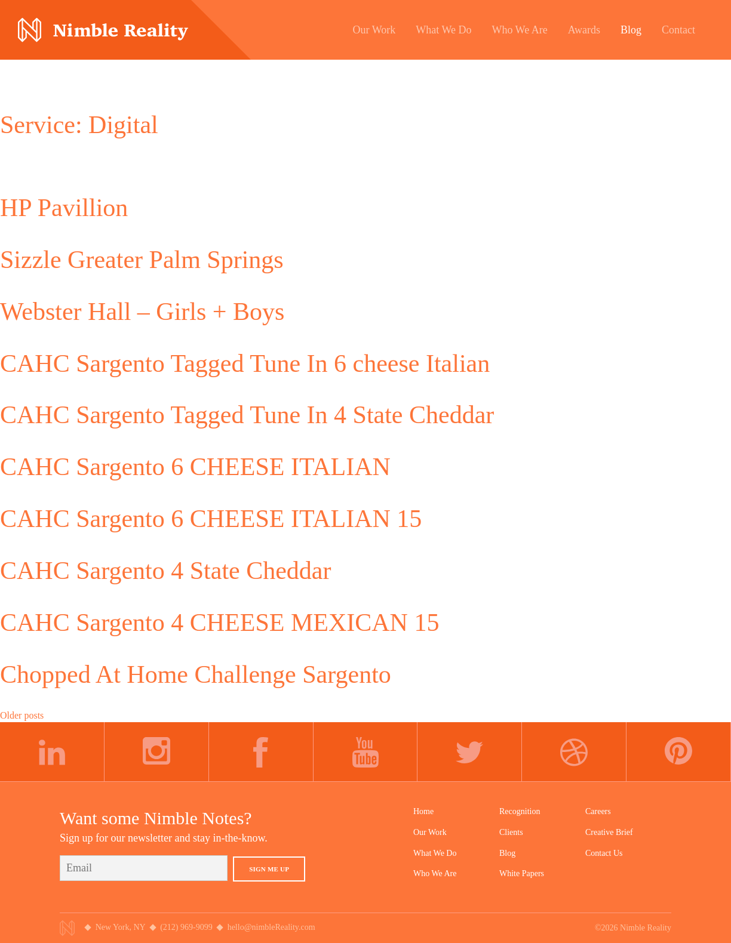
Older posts (22, 715)
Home (423, 811)
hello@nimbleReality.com (271, 927)
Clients (511, 832)
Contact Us (604, 853)
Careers (598, 811)
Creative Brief (609, 832)
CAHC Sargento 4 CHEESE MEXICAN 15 (219, 622)
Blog (507, 853)
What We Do (434, 853)
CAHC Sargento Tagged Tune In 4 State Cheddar (247, 415)
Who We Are (434, 873)
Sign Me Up (269, 869)
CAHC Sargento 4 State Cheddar (165, 570)
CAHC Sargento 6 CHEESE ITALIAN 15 (211, 518)
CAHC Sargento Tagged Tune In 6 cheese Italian (245, 363)
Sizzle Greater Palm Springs (142, 259)
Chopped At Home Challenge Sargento (195, 674)
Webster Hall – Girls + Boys (142, 311)
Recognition (519, 811)
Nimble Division (103, 30)
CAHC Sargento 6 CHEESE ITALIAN (195, 466)
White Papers (521, 873)
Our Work (430, 832)
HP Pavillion (64, 207)
